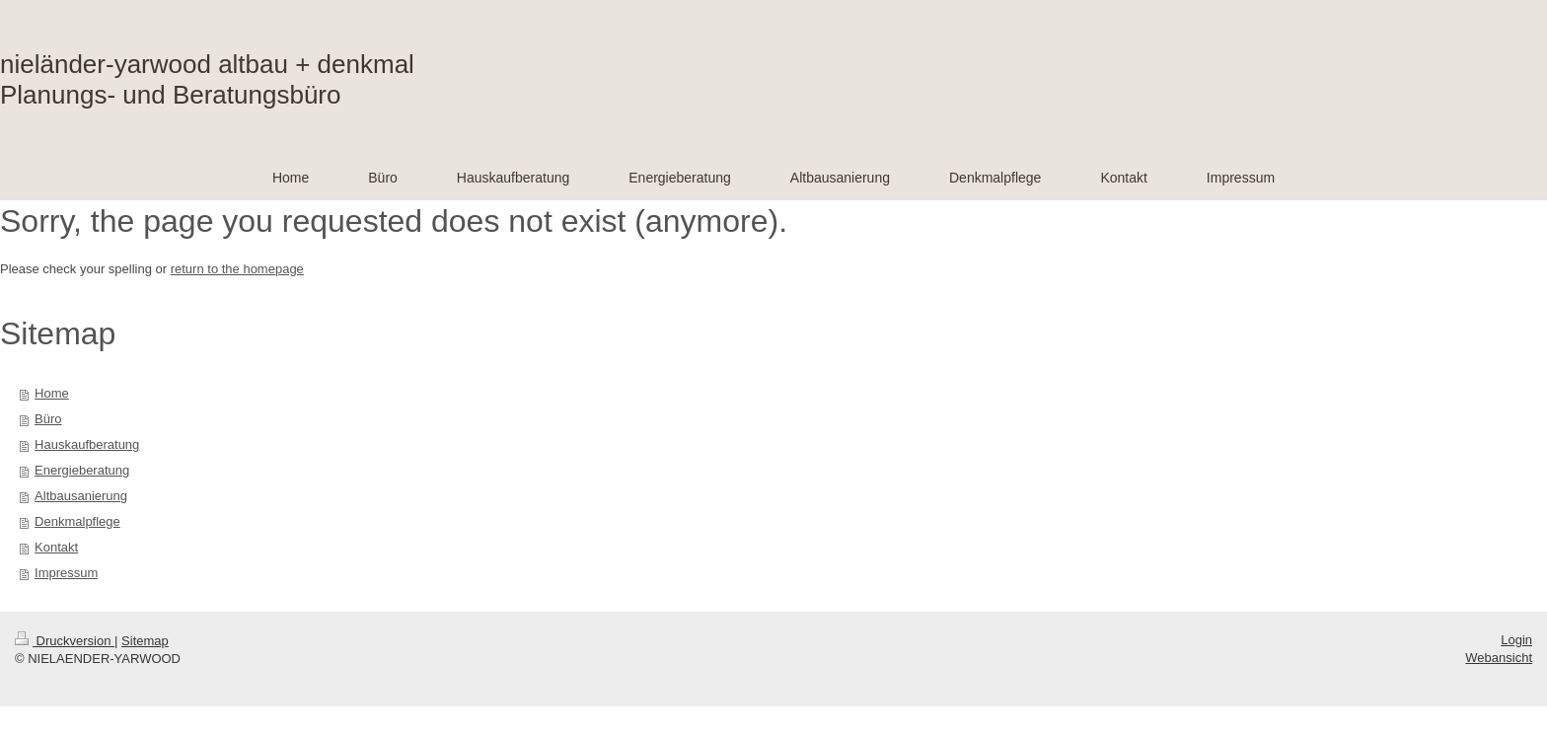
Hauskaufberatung (87, 444)
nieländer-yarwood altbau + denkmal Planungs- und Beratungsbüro (207, 79)
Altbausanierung (81, 495)
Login (1516, 639)
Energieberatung (82, 470)
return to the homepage (237, 268)
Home (52, 393)
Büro (48, 418)
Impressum (66, 572)
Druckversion (64, 640)
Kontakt (56, 547)
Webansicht (1498, 657)
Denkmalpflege (77, 521)
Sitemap (145, 640)
